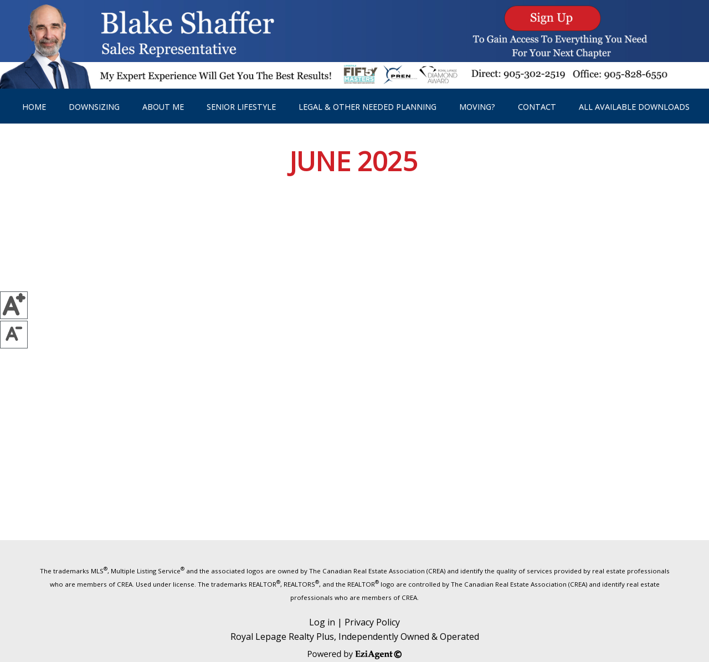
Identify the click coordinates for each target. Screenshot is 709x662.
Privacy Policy (372, 622)
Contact (537, 106)
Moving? (477, 106)
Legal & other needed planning (367, 106)
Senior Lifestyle (241, 106)
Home (34, 106)
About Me (163, 106)
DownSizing (94, 106)
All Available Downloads (634, 106)
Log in (322, 622)
